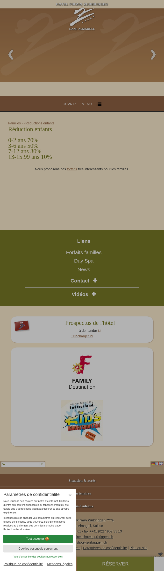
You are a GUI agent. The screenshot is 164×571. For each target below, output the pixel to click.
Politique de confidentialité (23, 564)
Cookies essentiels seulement (37, 548)
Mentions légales (59, 564)
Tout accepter (38, 539)
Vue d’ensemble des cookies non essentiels (38, 556)
